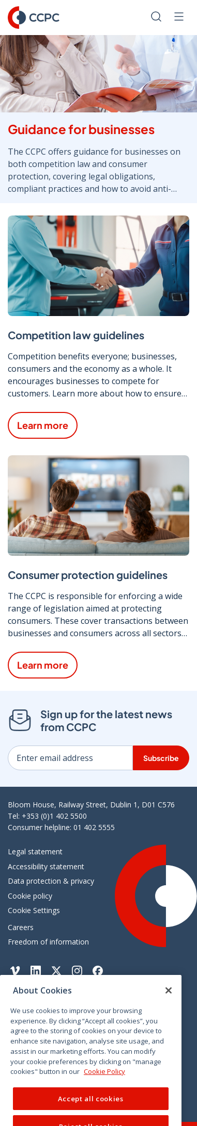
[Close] (168, 1000)
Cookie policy (30, 896)
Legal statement (35, 851)
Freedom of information (48, 942)
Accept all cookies (91, 1108)
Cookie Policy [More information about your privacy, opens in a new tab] (104, 1081)
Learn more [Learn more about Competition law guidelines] (42, 425)
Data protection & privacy (51, 881)
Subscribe (161, 758)
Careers (21, 927)
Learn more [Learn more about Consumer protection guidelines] (42, 665)
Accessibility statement (46, 866)
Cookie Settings (34, 910)
